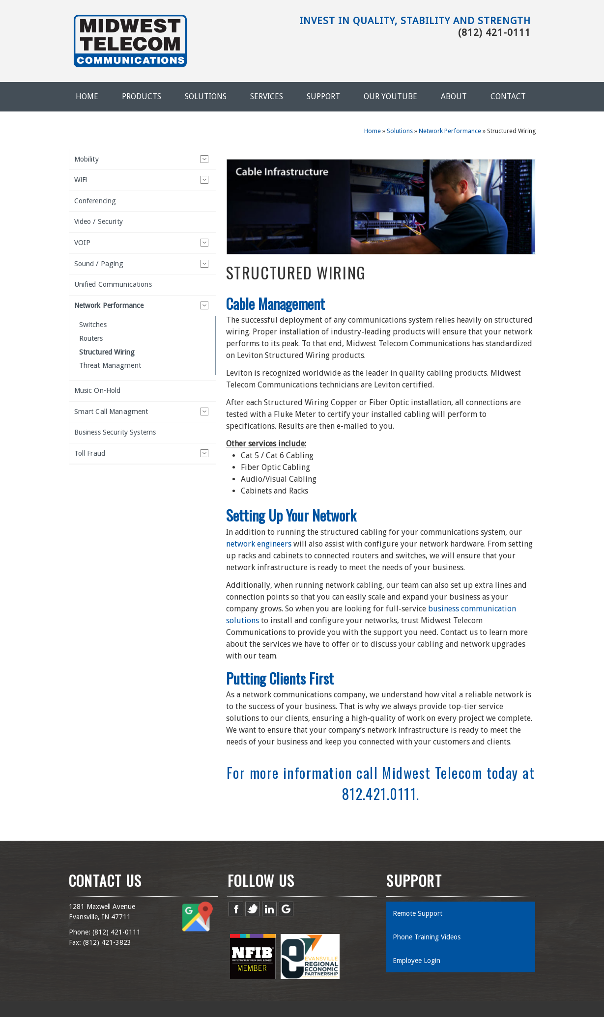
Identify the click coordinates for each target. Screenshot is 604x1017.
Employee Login (416, 960)
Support (323, 96)
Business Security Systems (115, 432)
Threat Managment (110, 365)
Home (87, 96)
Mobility (86, 159)
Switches (93, 325)
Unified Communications (113, 284)
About (454, 96)
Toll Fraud (89, 453)
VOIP (82, 243)
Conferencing (95, 201)
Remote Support (417, 913)
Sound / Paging (99, 264)
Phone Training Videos (426, 937)
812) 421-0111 (117, 932)
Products (141, 96)
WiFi (80, 180)
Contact (508, 96)
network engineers (258, 544)
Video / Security (98, 221)
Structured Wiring (107, 352)
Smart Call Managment (111, 411)
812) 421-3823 (108, 942)
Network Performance (450, 131)
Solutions (206, 96)
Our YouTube (390, 96)
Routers (91, 338)
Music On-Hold (97, 390)
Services (266, 96)
